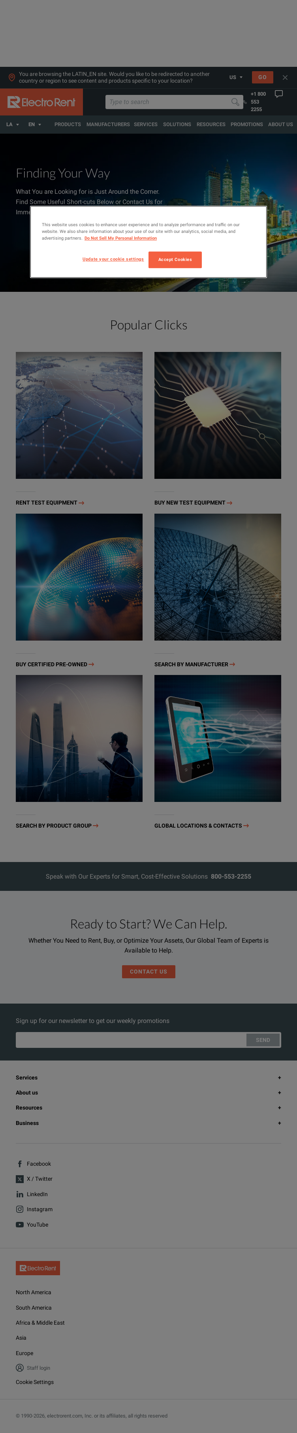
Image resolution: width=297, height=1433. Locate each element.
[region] (148, 242)
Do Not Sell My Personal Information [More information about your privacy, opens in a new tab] (121, 238)
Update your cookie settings (113, 259)
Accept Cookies (175, 259)
